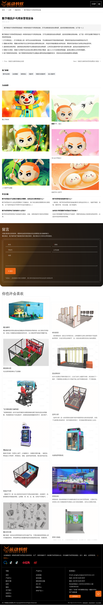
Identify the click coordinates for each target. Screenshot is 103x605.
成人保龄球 (51, 74)
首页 (3, 10)
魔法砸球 (26, 343)
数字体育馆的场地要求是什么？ (77, 202)
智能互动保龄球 (41, 74)
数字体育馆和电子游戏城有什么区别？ (26, 214)
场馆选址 (23, 74)
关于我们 (8, 590)
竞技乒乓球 (26, 506)
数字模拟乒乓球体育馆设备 (32, 10)
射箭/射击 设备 (40, 581)
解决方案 (8, 581)
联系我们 (8, 596)
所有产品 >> (39, 591)
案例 (7, 587)
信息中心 (8, 593)
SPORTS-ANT (13, 4)
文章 (9, 10)
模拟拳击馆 (26, 384)
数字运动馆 (6, 74)
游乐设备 (39, 578)
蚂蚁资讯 (18, 10)
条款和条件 (92, 603)
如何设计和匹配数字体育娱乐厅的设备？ (77, 214)
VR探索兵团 (26, 465)
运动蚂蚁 (15, 74)
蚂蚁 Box (39, 587)
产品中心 (8, 578)
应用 (7, 584)
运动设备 (39, 575)
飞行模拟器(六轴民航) (26, 425)
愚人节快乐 (27, 128)
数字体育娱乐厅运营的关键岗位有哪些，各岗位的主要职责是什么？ (26, 202)
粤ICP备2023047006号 (74, 603)
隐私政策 (85, 603)
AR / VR (38, 584)
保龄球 (31, 74)
